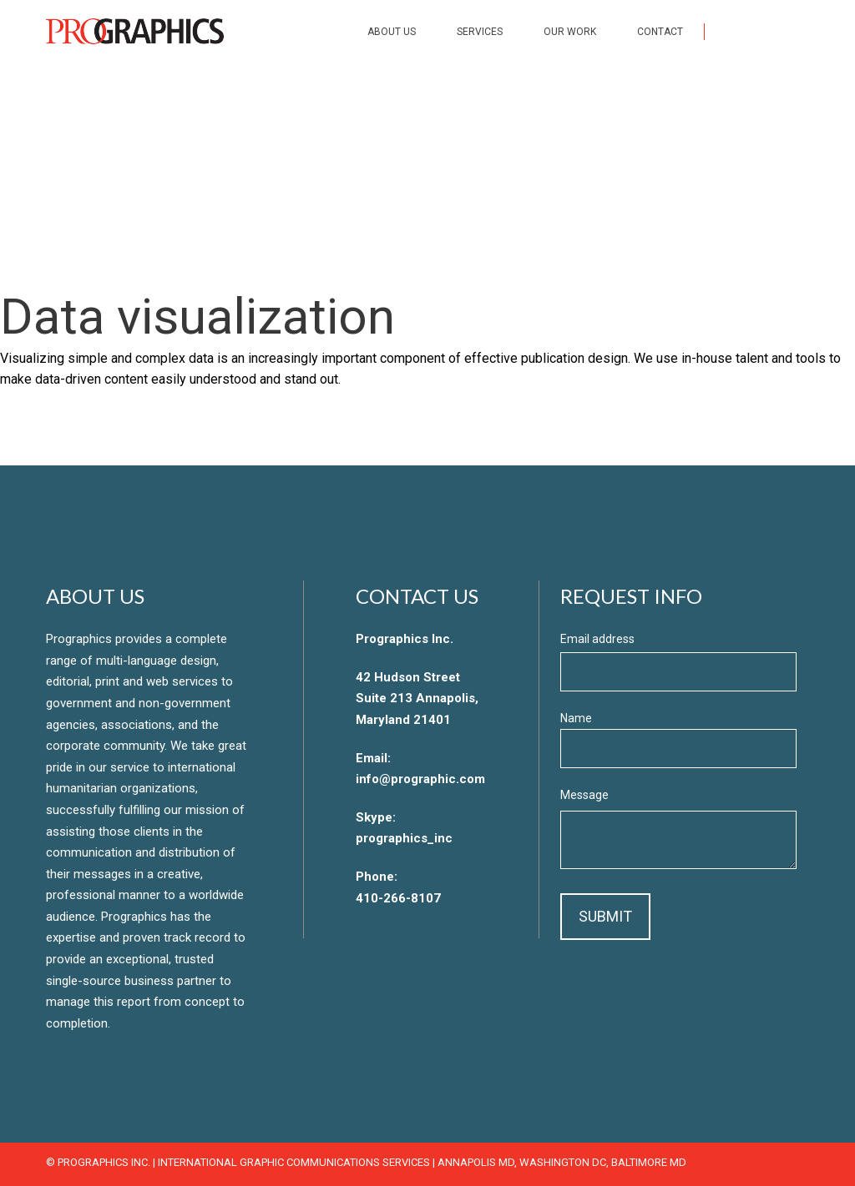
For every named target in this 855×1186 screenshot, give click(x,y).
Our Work (570, 32)
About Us (391, 32)
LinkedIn (801, 30)
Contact (660, 32)
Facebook (731, 30)
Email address (597, 639)
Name (576, 718)
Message (584, 795)
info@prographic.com (420, 778)
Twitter (766, 30)
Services (480, 32)
